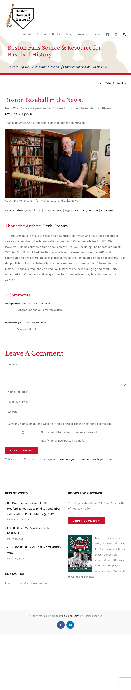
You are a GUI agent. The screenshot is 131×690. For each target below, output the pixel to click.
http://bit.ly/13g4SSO (18, 114)
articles (75, 210)
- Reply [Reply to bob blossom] (42, 323)
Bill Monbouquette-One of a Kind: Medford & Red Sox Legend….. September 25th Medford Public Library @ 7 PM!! (33, 508)
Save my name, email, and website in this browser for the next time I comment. (60, 424)
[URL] (65, 412)
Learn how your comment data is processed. (85, 459)
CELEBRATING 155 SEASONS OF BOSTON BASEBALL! (32, 531)
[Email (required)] (65, 402)
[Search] (124, 34)
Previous (108, 83)
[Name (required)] (65, 392)
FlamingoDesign (70, 616)
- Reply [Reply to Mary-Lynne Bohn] (46, 303)
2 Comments (108, 210)
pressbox (93, 210)
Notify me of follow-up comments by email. (69, 432)
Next (120, 83)
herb (83, 210)
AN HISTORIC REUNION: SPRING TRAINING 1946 (34, 550)
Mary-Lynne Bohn (13, 303)
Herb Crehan (15, 210)
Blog (59, 210)
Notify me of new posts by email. (62, 440)
